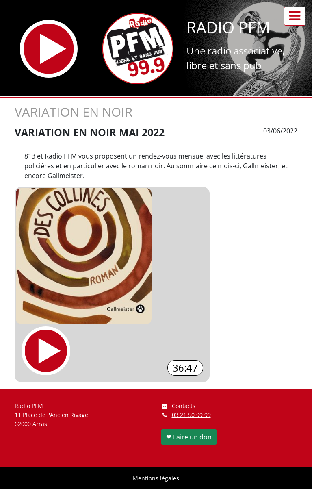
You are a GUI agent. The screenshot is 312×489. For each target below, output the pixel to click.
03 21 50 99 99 (191, 415)
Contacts (178, 406)
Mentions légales (156, 478)
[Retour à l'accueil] (137, 48)
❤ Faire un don (189, 436)
